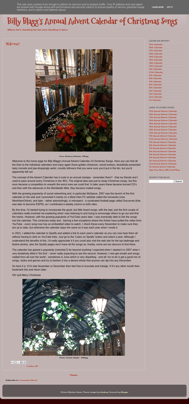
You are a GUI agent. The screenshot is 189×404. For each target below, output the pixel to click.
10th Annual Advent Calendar (163, 139)
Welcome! (13, 44)
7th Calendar (155, 81)
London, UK (32, 366)
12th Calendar (156, 66)
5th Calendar (155, 87)
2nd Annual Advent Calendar (163, 164)
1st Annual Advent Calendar (162, 167)
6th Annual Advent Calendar (162, 151)
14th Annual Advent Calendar (163, 127)
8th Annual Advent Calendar (162, 145)
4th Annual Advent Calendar (162, 157)
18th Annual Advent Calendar (163, 114)
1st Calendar (155, 100)
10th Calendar (156, 72)
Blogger (124, 392)
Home (74, 375)
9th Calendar (155, 75)
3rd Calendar (155, 94)
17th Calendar (155, 50)
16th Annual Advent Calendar (163, 120)
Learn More (158, 7)
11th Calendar (155, 69)
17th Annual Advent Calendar (163, 117)
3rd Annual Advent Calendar (162, 161)
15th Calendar (156, 57)
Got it (170, 7)
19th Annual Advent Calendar (163, 111)
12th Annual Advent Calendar (163, 133)
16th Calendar (156, 54)
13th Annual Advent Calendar (163, 130)
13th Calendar (155, 63)
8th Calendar (155, 78)
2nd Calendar (155, 97)
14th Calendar (155, 60)
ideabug (104, 392)
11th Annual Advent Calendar (162, 136)
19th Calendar (156, 44)
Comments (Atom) (28, 380)
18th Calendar (156, 47)
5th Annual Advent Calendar (162, 154)
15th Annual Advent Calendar (163, 123)
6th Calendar (155, 84)
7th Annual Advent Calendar (162, 148)
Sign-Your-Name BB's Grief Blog (164, 170)
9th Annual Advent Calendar (162, 142)
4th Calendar (155, 91)
